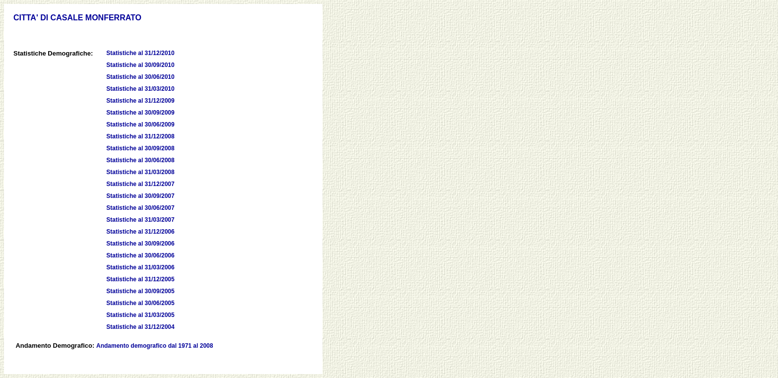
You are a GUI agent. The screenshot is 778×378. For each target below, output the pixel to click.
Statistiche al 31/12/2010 (140, 53)
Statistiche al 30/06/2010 (140, 76)
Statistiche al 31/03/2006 (140, 267)
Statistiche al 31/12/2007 (140, 184)
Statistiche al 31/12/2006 (140, 231)
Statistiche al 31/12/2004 (140, 326)
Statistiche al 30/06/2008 (140, 160)
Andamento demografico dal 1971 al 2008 (154, 345)
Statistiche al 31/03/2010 (140, 88)
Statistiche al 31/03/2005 (140, 315)
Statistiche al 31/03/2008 (140, 172)
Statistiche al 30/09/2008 (140, 148)
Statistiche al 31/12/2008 (140, 136)
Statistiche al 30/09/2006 (140, 243)
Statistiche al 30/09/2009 (140, 112)
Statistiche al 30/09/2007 (140, 195)
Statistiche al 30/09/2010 (140, 65)
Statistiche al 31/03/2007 (140, 219)
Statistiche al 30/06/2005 (140, 303)
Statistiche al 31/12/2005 (140, 279)
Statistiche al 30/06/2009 (140, 124)
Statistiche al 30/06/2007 (140, 207)
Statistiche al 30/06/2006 (140, 255)
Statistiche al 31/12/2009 (140, 100)
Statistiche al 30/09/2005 (140, 291)
